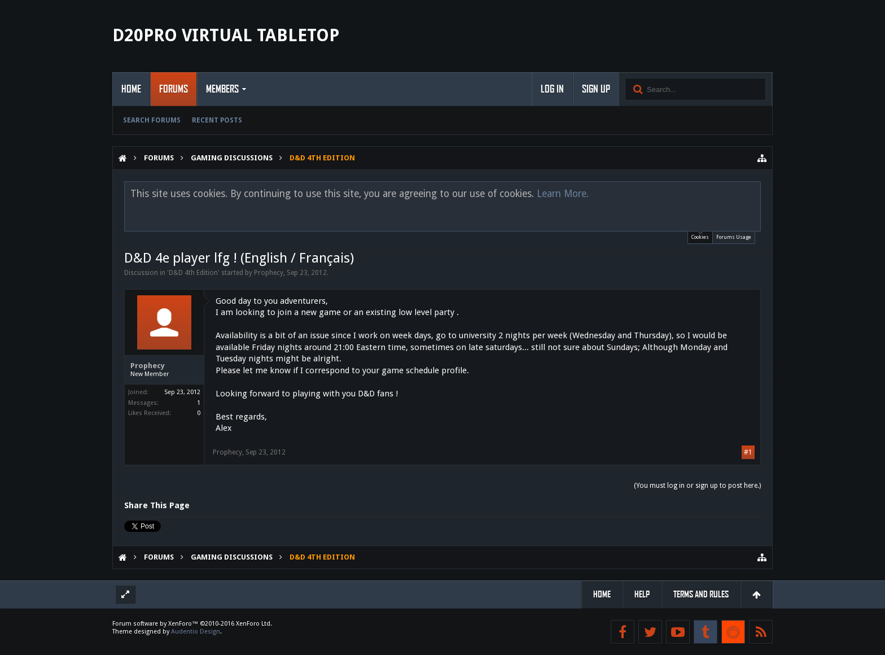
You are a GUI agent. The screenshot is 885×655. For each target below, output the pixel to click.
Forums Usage (733, 237)
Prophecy (268, 273)
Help (642, 594)
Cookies (700, 236)
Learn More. (563, 193)
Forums (173, 89)
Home (131, 89)
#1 (748, 452)
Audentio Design (195, 631)
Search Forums (152, 120)
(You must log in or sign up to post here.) (697, 486)
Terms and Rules (701, 594)
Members (222, 89)
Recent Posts (217, 120)
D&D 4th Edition (193, 273)
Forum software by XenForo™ (192, 623)
